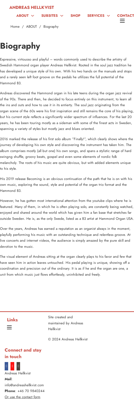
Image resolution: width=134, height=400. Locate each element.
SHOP (75, 15)
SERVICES (95, 15)
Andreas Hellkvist (31, 7)
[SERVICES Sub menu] (108, 15)
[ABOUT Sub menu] (32, 15)
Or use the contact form (22, 397)
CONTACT (125, 15)
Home (15, 26)
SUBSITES (49, 15)
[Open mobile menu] (122, 21)
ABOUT (22, 15)
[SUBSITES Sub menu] (61, 15)
